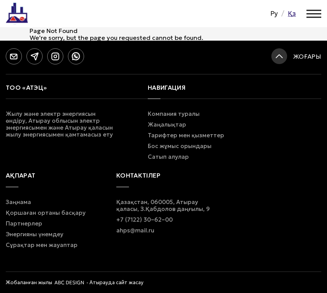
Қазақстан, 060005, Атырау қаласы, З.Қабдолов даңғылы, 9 (163, 205)
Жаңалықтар (167, 124)
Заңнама (18, 202)
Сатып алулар (168, 156)
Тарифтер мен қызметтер (186, 135)
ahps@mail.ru (135, 230)
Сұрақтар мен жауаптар (42, 245)
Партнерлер (24, 223)
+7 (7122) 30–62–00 (144, 219)
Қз (292, 13)
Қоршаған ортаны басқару (46, 212)
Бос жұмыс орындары (179, 146)
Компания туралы (174, 113)
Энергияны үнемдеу (34, 234)
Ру (274, 13)
